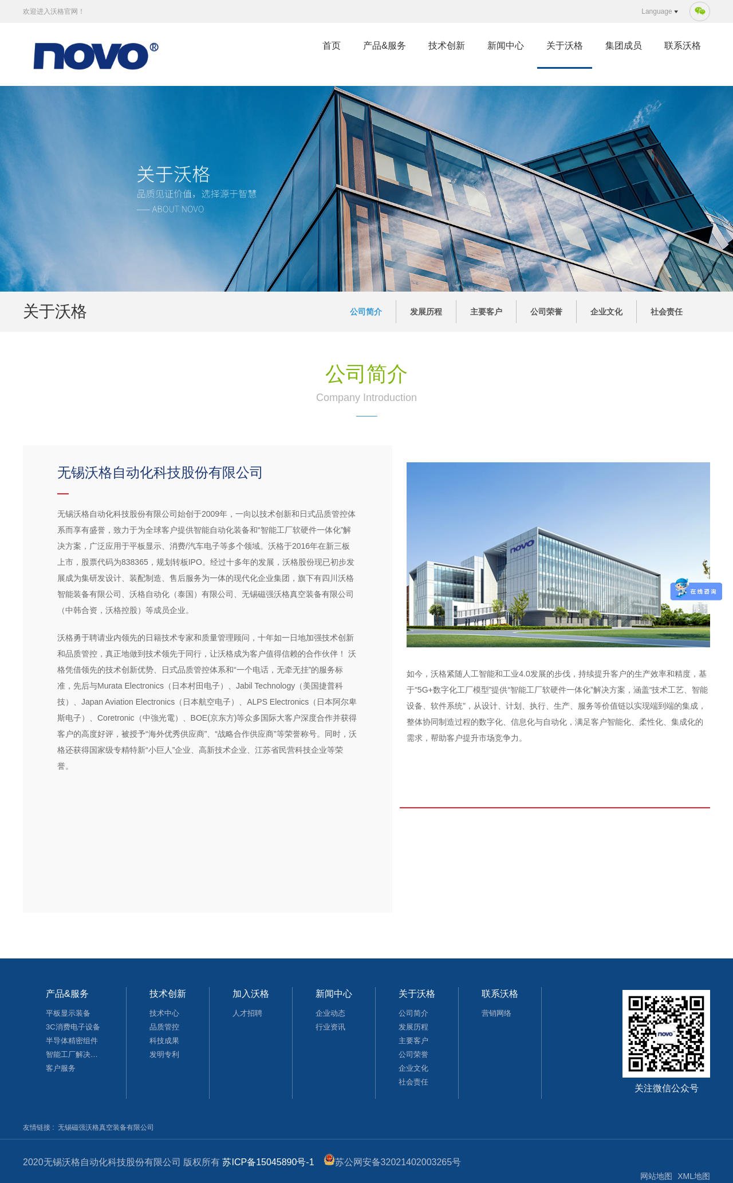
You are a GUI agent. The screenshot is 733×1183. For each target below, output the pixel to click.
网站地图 (656, 1176)
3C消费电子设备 (73, 1027)
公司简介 (366, 311)
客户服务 (61, 1068)
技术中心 (164, 1013)
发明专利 (164, 1054)
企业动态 (330, 1013)
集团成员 (623, 45)
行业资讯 (330, 1027)
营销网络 (496, 1013)
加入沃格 (250, 994)
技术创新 (446, 45)
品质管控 (164, 1027)
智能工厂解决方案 (74, 1054)
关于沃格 (564, 45)
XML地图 (693, 1176)
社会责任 (667, 311)
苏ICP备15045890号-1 (268, 1162)
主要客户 (486, 311)
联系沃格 (682, 45)
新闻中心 (505, 45)
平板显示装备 (68, 1013)
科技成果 (164, 1040)
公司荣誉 (546, 311)
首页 (331, 45)
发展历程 (426, 311)
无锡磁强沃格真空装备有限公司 (106, 1127)
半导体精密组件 (72, 1040)
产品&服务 (384, 45)
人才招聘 (247, 1013)
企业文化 (606, 311)
